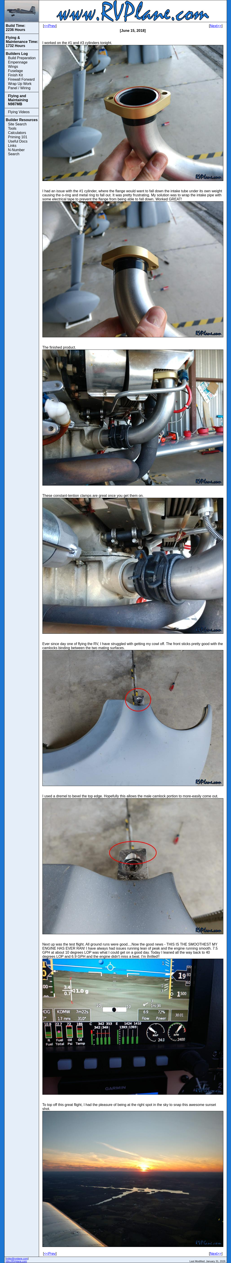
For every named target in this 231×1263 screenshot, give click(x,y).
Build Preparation (22, 58)
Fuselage (15, 71)
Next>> (216, 26)
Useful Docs (18, 141)
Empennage (18, 62)
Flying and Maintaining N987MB (18, 100)
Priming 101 (17, 137)
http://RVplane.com (16, 1261)
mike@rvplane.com (17, 1258)
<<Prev (50, 26)
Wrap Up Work (20, 84)
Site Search (17, 124)
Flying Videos (19, 112)
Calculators (17, 133)
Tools (12, 128)
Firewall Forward (21, 79)
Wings (13, 66)
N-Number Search (16, 152)
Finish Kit (15, 75)
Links (12, 146)
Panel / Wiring (19, 88)
